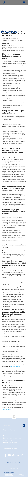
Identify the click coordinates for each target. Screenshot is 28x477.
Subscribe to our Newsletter (14, 463)
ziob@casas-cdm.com (15, 366)
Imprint (4, 470)
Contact (7, 470)
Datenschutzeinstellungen (9, 472)
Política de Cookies (6, 409)
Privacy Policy (12, 470)
